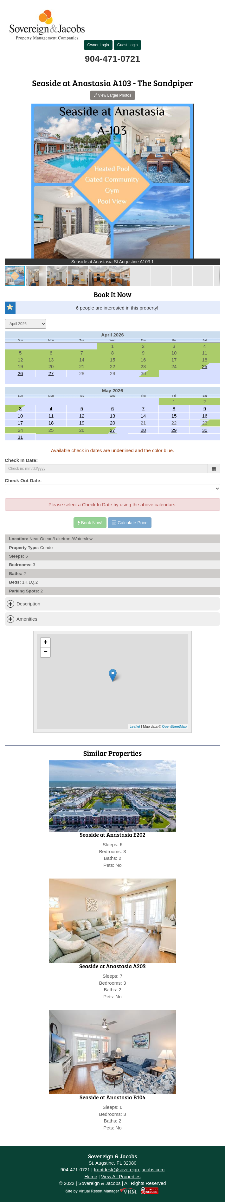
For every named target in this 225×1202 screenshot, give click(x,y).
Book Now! (90, 522)
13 (112, 416)
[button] (214, 109)
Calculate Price (129, 522)
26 (20, 373)
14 (143, 416)
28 (143, 430)
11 (51, 416)
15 (174, 416)
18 (51, 422)
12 (82, 416)
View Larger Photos (112, 95)
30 (205, 430)
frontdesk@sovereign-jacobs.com (129, 1169)
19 (82, 422)
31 (20, 437)
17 (20, 422)
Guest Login (127, 45)
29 (174, 430)
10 (20, 416)
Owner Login (98, 45)
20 (112, 422)
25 (204, 366)
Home (90, 1176)
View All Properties (121, 1176)
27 (51, 373)
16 (205, 416)
